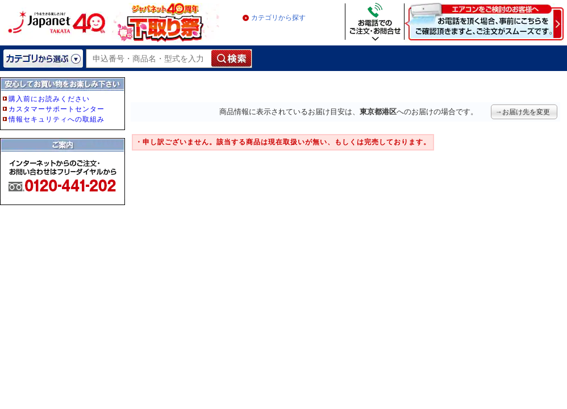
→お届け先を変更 (522, 112)
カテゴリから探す (278, 18)
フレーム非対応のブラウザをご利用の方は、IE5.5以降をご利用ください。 (63, 160)
